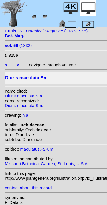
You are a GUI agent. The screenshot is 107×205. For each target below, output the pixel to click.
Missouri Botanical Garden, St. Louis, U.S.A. (47, 163)
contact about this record (28, 187)
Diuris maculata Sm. (24, 95)
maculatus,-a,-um (36, 149)
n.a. (25, 115)
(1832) (18, 45)
